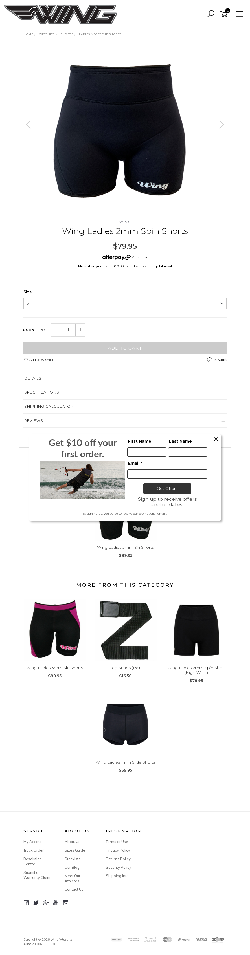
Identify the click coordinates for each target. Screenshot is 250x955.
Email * (135, 463)
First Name (139, 441)
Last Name (180, 441)
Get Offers (167, 488)
